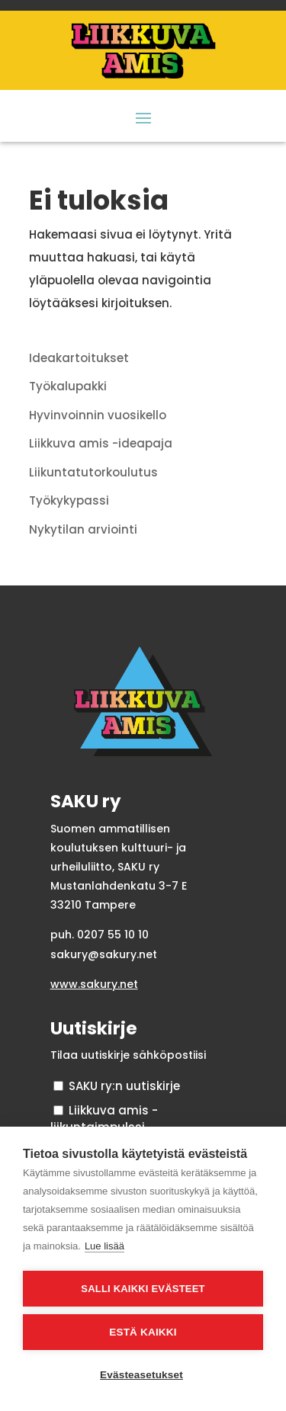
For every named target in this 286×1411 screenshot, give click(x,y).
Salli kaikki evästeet (142, 1288)
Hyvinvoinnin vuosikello (97, 415)
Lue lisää (104, 1246)
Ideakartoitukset (79, 358)
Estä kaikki (142, 1332)
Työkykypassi (69, 500)
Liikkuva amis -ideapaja (100, 443)
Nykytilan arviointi (83, 529)
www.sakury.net (94, 984)
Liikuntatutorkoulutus (93, 472)
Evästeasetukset (141, 1375)
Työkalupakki (68, 386)
